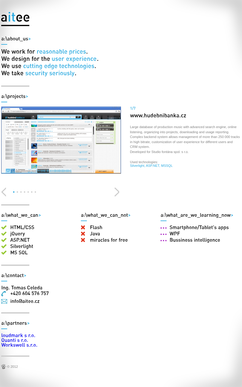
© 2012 (12, 366)
